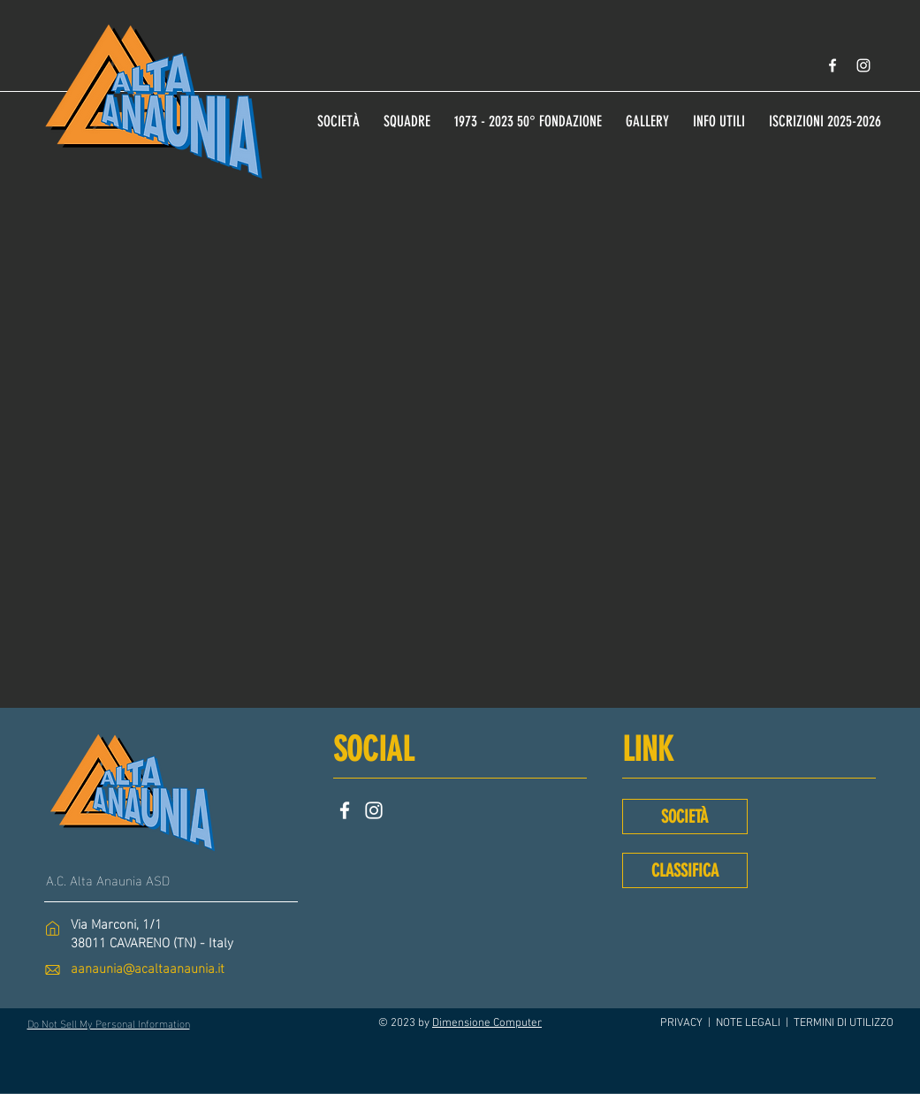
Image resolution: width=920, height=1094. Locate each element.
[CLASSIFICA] (685, 870)
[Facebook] (344, 810)
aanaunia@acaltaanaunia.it (147, 966)
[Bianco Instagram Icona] (863, 65)
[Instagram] (373, 810)
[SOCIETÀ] (685, 816)
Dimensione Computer (487, 1023)
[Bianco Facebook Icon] (832, 65)
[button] (719, 113)
